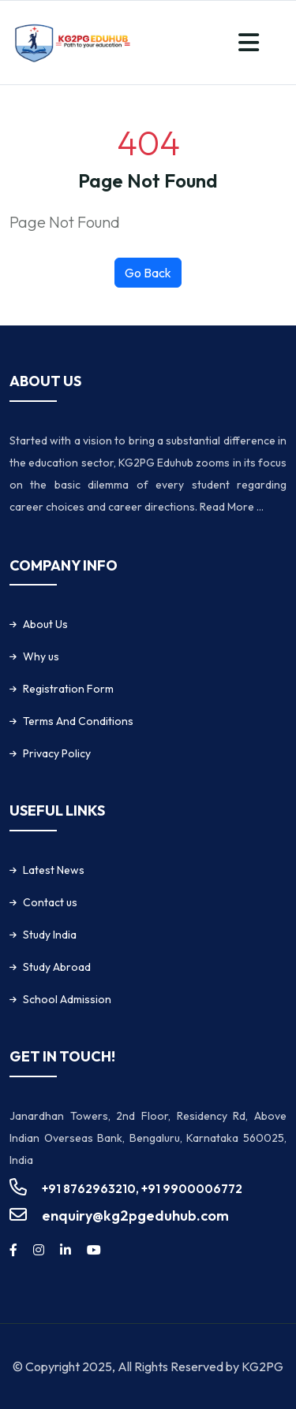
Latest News (53, 870)
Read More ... (232, 507)
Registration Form (68, 689)
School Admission (67, 999)
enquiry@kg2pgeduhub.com (135, 1215)
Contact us (50, 902)
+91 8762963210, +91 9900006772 (142, 1188)
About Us (45, 624)
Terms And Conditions (78, 721)
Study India (50, 935)
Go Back (148, 273)
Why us (41, 656)
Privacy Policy (57, 753)
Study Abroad (57, 967)
